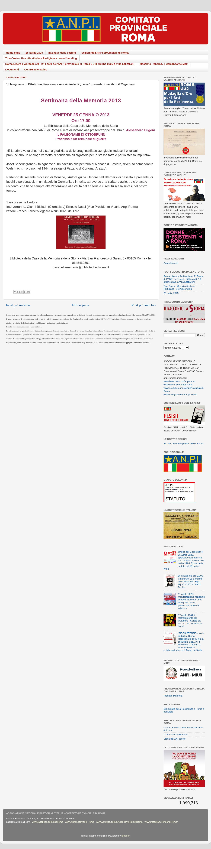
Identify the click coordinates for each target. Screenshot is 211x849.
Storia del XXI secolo (175, 738)
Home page (13, 52)
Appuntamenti (171, 263)
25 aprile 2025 (34, 52)
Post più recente (18, 305)
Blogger (125, 835)
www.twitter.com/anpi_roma (178, 384)
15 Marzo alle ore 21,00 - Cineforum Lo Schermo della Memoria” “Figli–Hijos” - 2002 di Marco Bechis (191, 581)
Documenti (12, 69)
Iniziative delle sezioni (62, 52)
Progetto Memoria (173, 695)
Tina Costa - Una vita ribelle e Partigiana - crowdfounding (41, 58)
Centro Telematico (35, 69)
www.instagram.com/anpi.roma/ (180, 394)
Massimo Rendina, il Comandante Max (164, 63)
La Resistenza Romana (176, 734)
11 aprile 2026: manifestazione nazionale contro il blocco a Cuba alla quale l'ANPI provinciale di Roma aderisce (191, 601)
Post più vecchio (143, 305)
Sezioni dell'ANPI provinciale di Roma (105, 52)
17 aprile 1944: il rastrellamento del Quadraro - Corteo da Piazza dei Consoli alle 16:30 (190, 621)
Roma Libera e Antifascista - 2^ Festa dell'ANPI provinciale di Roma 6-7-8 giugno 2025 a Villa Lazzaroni (69, 63)
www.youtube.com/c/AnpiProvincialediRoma (119, 822)
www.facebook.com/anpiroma (179, 381)
